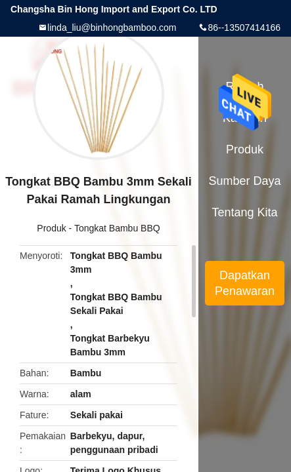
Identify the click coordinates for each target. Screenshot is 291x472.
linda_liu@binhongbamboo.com (111, 27)
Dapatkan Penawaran (245, 283)
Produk (51, 228)
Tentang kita (244, 212)
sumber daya (245, 180)
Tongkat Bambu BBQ (117, 228)
